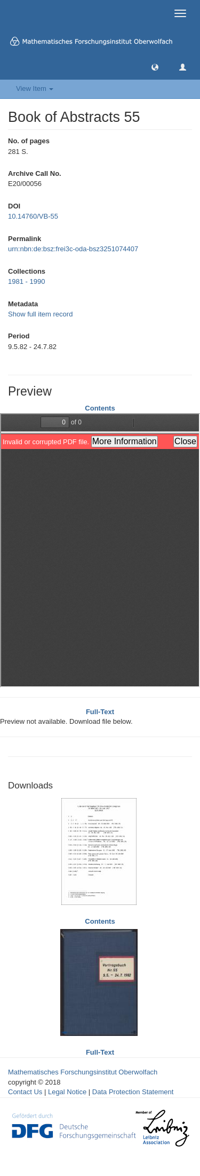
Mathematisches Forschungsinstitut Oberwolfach (82, 1072)
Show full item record (40, 314)
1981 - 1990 (26, 281)
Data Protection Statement (132, 1092)
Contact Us (25, 1092)
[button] (155, 66)
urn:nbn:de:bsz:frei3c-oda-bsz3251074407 (73, 249)
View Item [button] (34, 88)
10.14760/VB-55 (33, 216)
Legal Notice (67, 1092)
